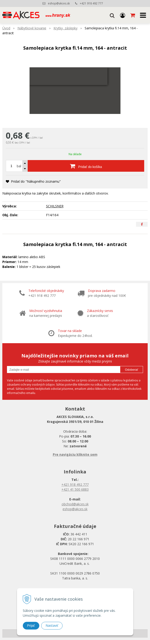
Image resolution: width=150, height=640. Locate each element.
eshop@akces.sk (59, 3)
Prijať (31, 625)
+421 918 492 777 (91, 3)
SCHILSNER (54, 206)
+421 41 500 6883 (75, 489)
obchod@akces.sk (75, 504)
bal (19, 166)
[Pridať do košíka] (86, 166)
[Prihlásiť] (122, 15)
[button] (112, 15)
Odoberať (131, 369)
